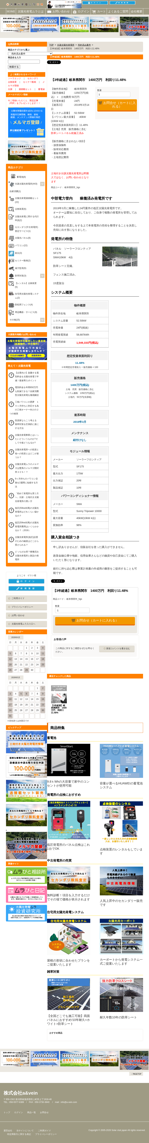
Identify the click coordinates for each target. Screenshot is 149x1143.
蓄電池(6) (21, 177)
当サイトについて (25, 1130)
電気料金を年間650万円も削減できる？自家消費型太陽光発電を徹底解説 (27, 391)
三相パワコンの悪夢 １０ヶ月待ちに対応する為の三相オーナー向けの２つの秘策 (24, 408)
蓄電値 (41, 89)
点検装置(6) (20, 209)
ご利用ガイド (18, 598)
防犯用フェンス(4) (24, 304)
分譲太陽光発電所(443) (26, 184)
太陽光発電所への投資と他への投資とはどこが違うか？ (27, 453)
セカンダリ (32, 78)
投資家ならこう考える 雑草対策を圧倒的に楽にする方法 (27, 424)
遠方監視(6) (20, 268)
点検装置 (12, 82)
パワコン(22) (21, 245)
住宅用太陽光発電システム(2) (27, 296)
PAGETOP (137, 1074)
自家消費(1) (15, 191)
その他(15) (15, 319)
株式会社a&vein (21, 1093)
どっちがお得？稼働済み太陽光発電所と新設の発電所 (27, 555)
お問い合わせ (18, 615)
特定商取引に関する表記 (19, 1134)
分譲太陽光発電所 (65, 45)
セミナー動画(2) (23, 260)
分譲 (10, 89)
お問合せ (44, 1112)
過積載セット (25, 89)
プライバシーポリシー (22, 607)
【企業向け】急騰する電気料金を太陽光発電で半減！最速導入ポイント (27, 377)
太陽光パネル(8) (23, 238)
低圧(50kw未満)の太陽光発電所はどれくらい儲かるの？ (27, 512)
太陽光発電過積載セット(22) (27, 200)
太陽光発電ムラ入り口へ (23, 624)
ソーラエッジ (14, 78)
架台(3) (18, 253)
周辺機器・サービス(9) (26, 312)
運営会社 (8, 1130)
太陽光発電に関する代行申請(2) (27, 218)
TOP (51, 45)
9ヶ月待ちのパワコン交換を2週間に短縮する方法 (26, 482)
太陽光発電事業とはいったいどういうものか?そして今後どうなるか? (27, 439)
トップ (7, 1112)
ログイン (18, 1112)
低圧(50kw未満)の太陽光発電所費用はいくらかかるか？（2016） (27, 526)
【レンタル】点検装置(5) (26, 285)
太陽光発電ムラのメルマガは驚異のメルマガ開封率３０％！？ (27, 468)
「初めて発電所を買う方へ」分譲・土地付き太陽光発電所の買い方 (27, 497)
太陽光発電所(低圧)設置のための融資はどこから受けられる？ (27, 541)
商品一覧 (31, 1112)
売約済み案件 (84, 45)
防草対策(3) (20, 275)
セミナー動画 (29, 82)
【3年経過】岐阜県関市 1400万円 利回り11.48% (59, 709)
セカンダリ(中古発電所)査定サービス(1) (26, 229)
